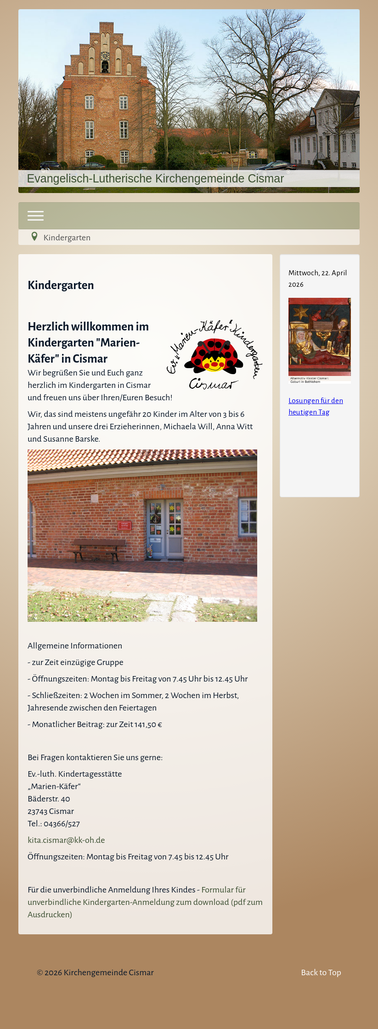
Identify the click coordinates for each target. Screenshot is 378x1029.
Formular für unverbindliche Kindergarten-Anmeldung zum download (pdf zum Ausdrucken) (145, 902)
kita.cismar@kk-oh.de (66, 840)
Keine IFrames (320, 374)
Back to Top (321, 972)
